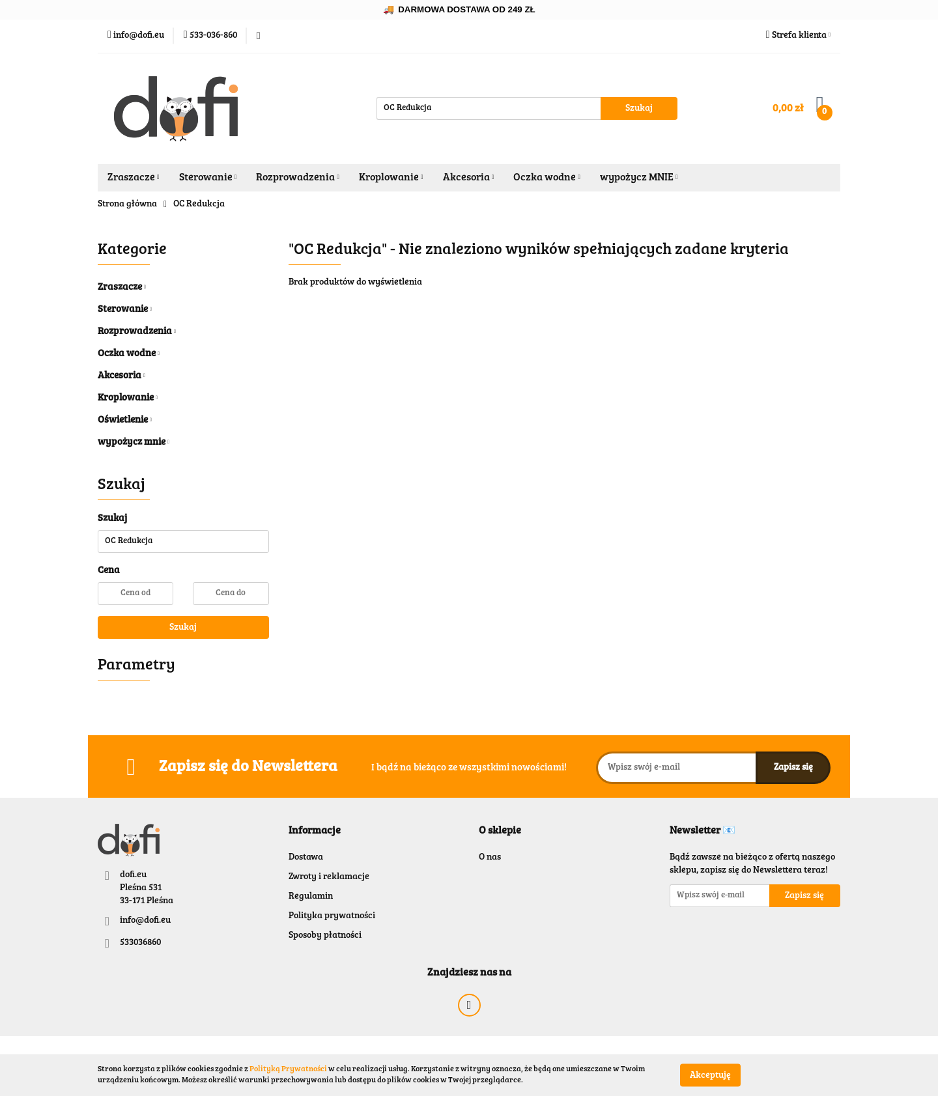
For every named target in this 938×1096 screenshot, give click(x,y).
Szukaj (183, 627)
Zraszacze (133, 178)
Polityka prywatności (332, 916)
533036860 (140, 943)
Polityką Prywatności (288, 1069)
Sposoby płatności (325, 935)
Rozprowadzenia (297, 178)
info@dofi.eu (145, 920)
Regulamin (311, 896)
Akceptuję (710, 1075)
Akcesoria (468, 178)
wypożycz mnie (133, 442)
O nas (490, 857)
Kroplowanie (391, 178)
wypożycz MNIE (639, 178)
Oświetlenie (125, 420)
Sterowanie (208, 178)
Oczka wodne (546, 178)
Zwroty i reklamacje (329, 877)
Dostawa (306, 857)
